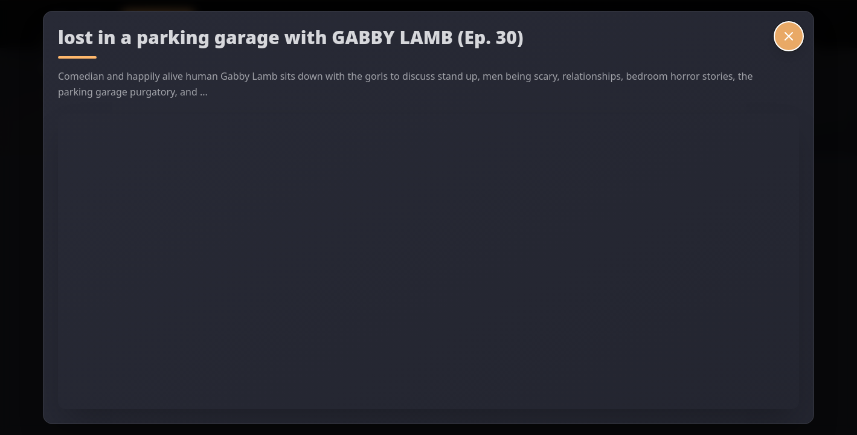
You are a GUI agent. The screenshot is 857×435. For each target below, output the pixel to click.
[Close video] (789, 36)
